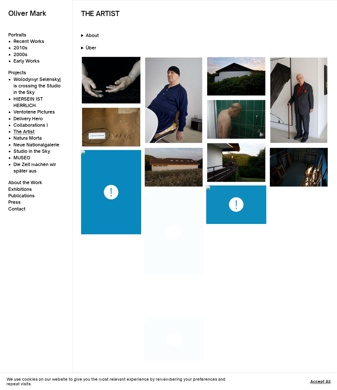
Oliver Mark (27, 13)
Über (91, 47)
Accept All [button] (320, 381)
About (92, 35)
